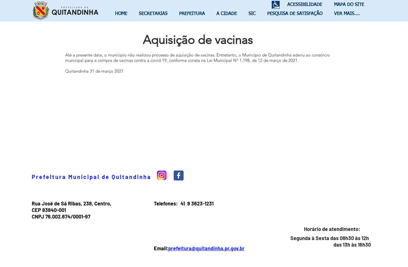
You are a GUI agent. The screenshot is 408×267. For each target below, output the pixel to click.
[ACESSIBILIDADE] (302, 5)
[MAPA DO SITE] (347, 5)
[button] (155, 14)
